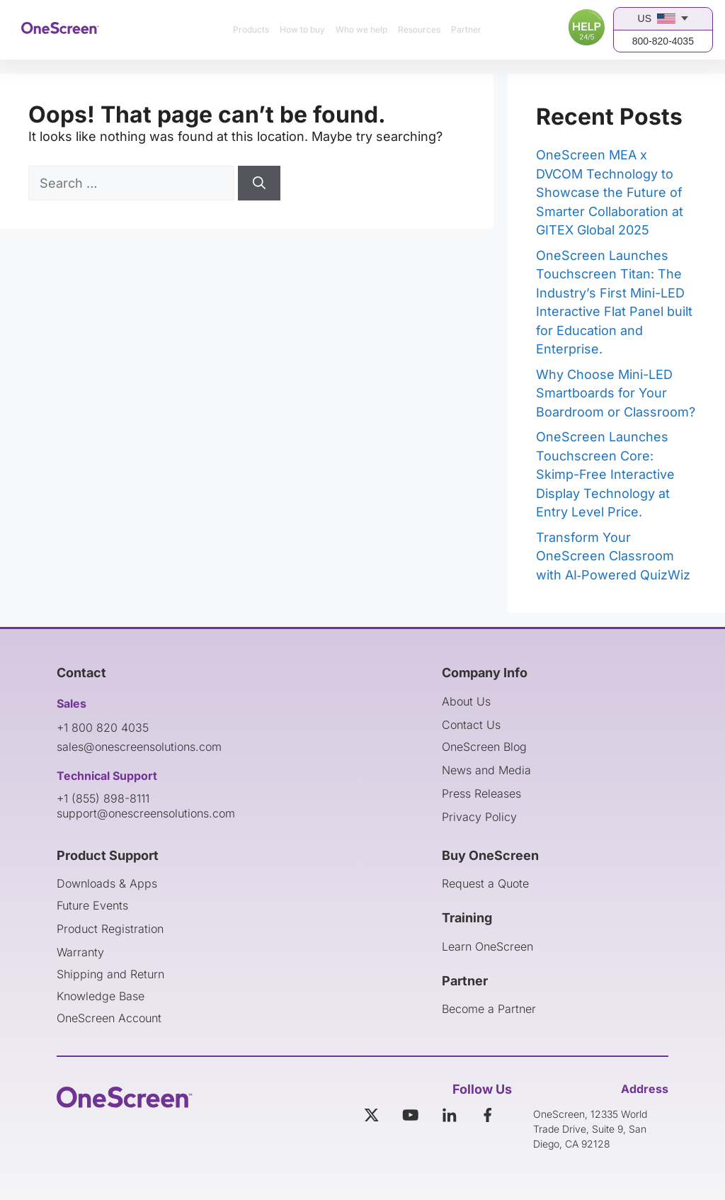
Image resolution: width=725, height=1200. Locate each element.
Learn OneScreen (487, 946)
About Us (466, 701)
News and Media (486, 770)
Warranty (80, 952)
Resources (419, 29)
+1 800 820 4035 (103, 727)
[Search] (259, 183)
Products (251, 29)
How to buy (302, 29)
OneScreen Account (109, 1018)
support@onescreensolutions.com (146, 813)
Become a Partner (489, 1009)
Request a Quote (485, 883)
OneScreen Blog (484, 747)
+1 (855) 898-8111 (103, 798)
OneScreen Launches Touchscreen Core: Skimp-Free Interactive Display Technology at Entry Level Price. (605, 474)
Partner (466, 29)
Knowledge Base (100, 996)
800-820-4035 (663, 41)
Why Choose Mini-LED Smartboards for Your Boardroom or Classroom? (615, 393)
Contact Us (471, 725)
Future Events (92, 905)
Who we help (361, 29)
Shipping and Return (110, 974)
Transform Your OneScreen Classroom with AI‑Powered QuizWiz (613, 556)
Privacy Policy (479, 817)
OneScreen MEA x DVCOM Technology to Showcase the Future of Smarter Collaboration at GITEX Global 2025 (609, 192)
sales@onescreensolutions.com (139, 747)
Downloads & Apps (107, 883)
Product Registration (110, 929)
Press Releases (481, 793)
